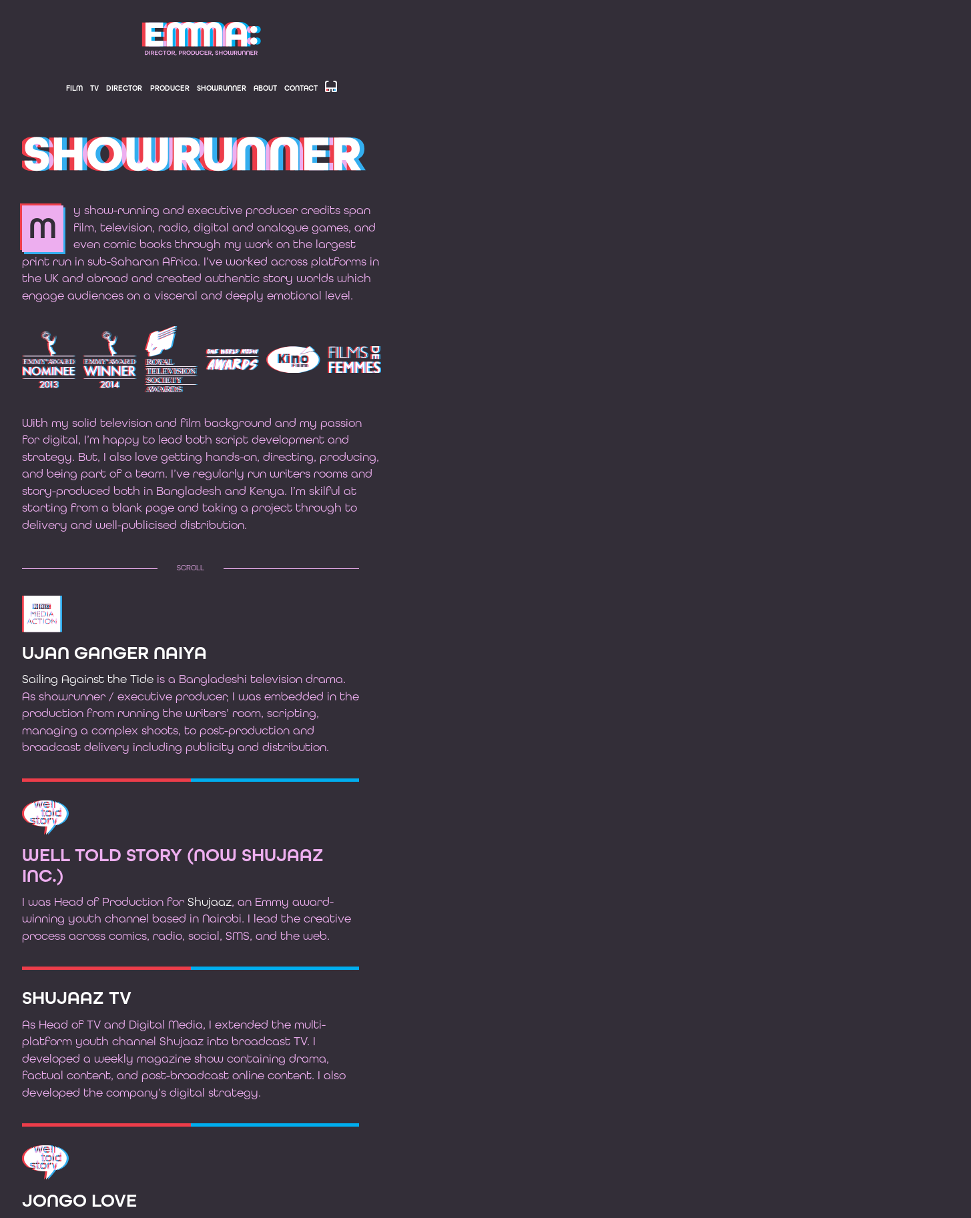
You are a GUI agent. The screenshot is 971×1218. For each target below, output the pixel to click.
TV (94, 88)
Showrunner (221, 88)
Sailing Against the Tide (87, 679)
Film (74, 88)
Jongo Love (79, 1201)
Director (124, 88)
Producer (170, 88)
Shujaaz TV (76, 999)
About (265, 88)
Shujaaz (210, 902)
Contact (301, 88)
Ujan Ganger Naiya (114, 654)
